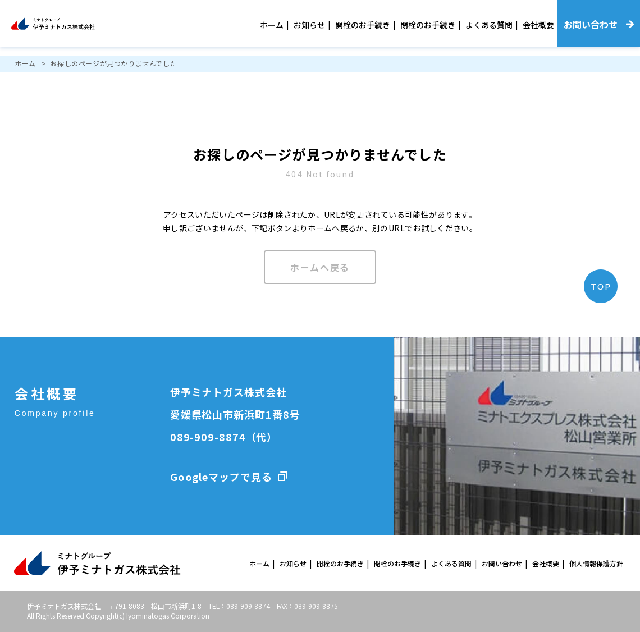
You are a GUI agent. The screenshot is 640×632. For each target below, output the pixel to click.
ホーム (272, 24)
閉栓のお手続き (427, 24)
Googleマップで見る (221, 476)
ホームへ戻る (320, 267)
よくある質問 (489, 24)
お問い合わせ (502, 563)
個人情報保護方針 (596, 563)
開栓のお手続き (362, 24)
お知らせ (309, 24)
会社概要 (538, 24)
